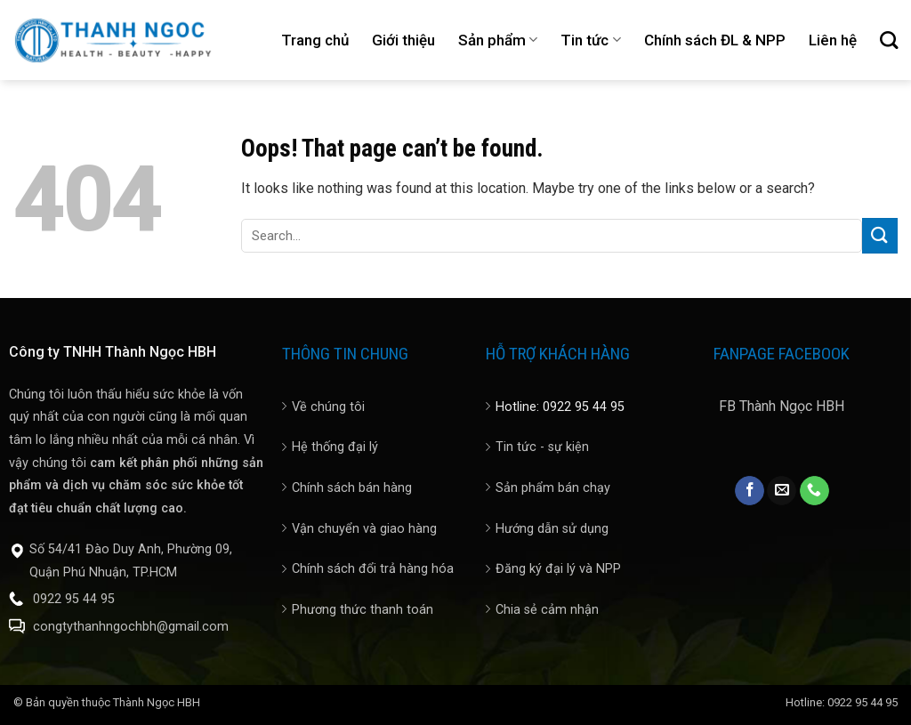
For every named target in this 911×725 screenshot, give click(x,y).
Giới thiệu (403, 40)
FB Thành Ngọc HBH (781, 406)
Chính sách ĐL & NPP (715, 40)
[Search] (889, 40)
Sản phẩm (497, 40)
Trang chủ (315, 40)
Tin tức (590, 40)
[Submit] (880, 235)
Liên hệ (833, 40)
